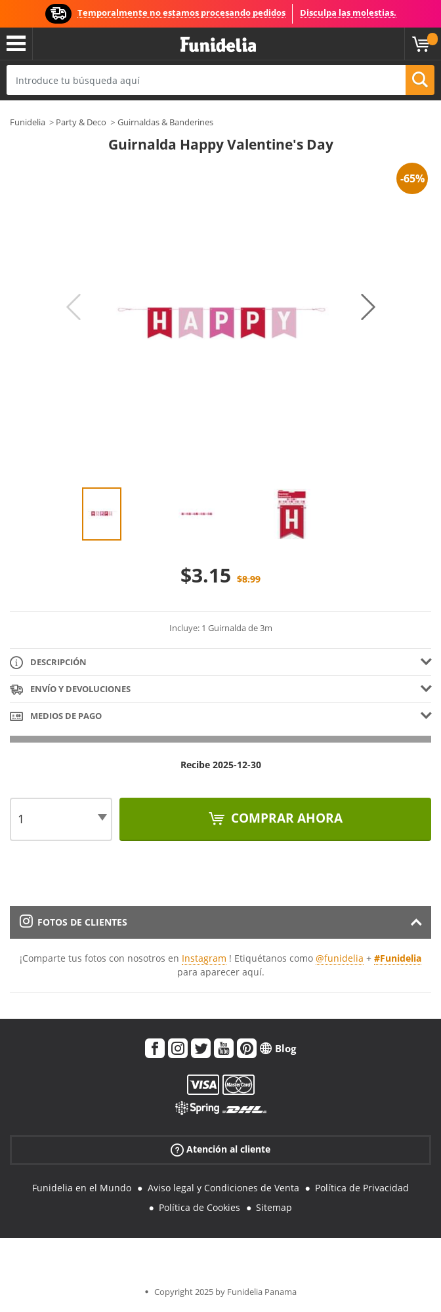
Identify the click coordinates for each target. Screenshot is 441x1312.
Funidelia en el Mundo (81, 1187)
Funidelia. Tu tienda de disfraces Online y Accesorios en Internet (218, 45)
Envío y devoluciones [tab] (70, 690)
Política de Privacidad (362, 1187)
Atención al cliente (220, 1149)
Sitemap (274, 1207)
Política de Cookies (199, 1207)
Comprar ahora (285, 818)
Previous (73, 307)
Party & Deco (81, 122)
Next (368, 307)
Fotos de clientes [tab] (73, 922)
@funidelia (340, 958)
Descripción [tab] (48, 663)
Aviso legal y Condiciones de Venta (223, 1187)
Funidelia (27, 122)
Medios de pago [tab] (56, 717)
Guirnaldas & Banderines (165, 122)
